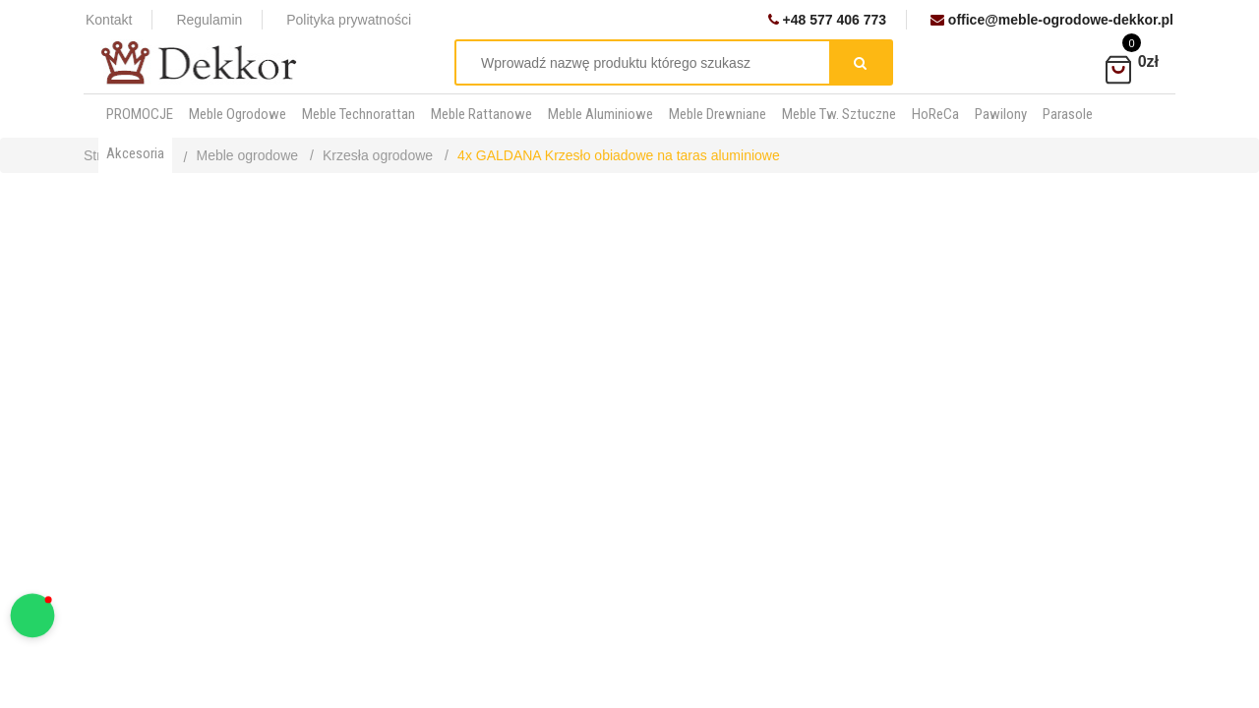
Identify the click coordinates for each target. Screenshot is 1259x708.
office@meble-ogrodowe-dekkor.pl (1051, 20)
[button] (33, 616)
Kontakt (109, 20)
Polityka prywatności (348, 20)
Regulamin (209, 20)
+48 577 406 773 (827, 20)
